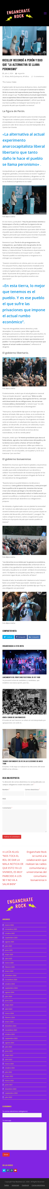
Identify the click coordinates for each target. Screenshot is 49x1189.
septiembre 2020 (11, 1093)
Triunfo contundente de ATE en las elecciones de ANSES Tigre (22, 762)
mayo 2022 (9, 1076)
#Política (26, 76)
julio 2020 (8, 1097)
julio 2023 (8, 1047)
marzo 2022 (9, 1080)
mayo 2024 (9, 1005)
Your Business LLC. (19, 1182)
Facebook (25, 1185)
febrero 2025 (10, 967)
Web (4, 799)
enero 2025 (9, 971)
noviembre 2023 (11, 1030)
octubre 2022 (10, 1068)
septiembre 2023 (11, 1038)
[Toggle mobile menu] (45, 13)
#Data (7, 76)
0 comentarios (39, 76)
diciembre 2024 (10, 975)
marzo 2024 (9, 1013)
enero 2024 (9, 1022)
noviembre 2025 (11, 929)
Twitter (6, 1185)
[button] (8, 637)
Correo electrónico (32, 789)
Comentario (7, 808)
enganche (21, 73)
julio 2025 (8, 946)
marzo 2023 (9, 1064)
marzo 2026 (9, 925)
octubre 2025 (10, 933)
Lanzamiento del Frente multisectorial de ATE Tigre (21, 677)
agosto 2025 (9, 942)
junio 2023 (9, 1051)
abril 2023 (8, 1059)
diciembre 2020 (10, 1089)
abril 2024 (8, 1009)
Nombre (5, 789)
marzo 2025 (9, 963)
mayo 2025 (9, 954)
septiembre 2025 (11, 937)
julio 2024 (8, 996)
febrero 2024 (10, 1017)
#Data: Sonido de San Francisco (13, 717)
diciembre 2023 (10, 1026)
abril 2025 (8, 958)
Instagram (15, 1185)
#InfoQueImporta (16, 76)
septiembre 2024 (11, 988)
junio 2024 (9, 1000)
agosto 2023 (9, 1043)
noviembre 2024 (11, 979)
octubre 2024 (10, 984)
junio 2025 (9, 950)
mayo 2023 (9, 1055)
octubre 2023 (10, 1034)
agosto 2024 (9, 992)
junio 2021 (9, 1085)
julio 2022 (8, 1072)
